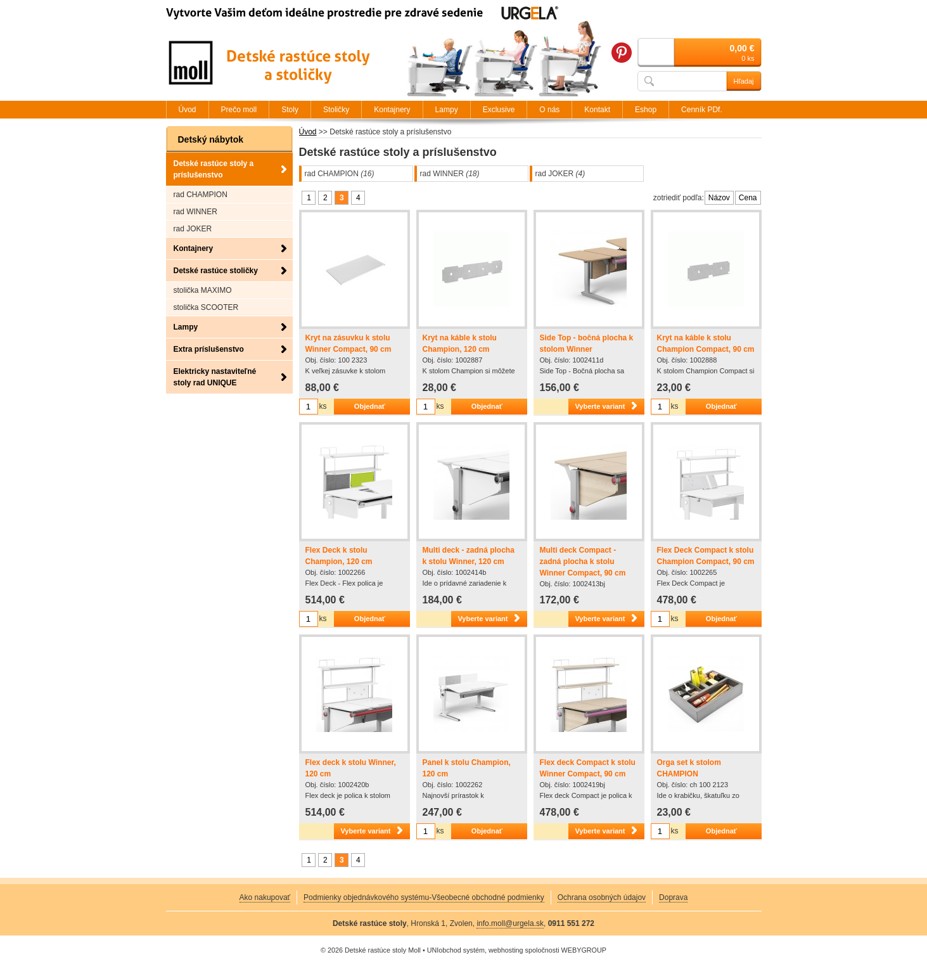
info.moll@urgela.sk (510, 923)
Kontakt (597, 109)
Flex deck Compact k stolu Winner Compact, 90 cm (588, 768)
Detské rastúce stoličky (216, 270)
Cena (748, 197)
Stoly (289, 109)
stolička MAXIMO (203, 290)
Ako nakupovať (265, 897)
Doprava (673, 897)
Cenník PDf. (701, 109)
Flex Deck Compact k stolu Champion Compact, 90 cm (706, 556)
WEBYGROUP (583, 950)
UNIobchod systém (456, 950)
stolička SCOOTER (206, 307)
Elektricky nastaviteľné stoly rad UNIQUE (215, 377)
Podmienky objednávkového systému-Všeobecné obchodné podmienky (424, 897)
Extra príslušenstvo (209, 349)
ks (323, 406)
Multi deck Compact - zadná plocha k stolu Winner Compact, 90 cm (583, 561)
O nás (549, 109)
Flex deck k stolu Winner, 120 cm (350, 768)
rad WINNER (450, 173)
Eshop (645, 109)
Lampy (186, 327)
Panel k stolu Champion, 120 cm (467, 768)
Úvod (308, 131)
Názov (719, 197)
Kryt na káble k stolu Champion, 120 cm (460, 343)
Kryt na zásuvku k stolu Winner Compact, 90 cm (348, 343)
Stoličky (336, 109)
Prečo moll (239, 109)
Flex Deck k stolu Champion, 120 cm (339, 556)
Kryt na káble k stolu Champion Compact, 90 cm (706, 343)
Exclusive (499, 109)
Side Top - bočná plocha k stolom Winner (587, 343)
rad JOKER (560, 173)
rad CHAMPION (339, 173)
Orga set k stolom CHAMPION (689, 768)
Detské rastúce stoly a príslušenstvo (214, 169)
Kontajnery (194, 248)
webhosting (506, 950)
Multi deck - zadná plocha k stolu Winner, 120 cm (469, 556)
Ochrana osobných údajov (602, 897)
